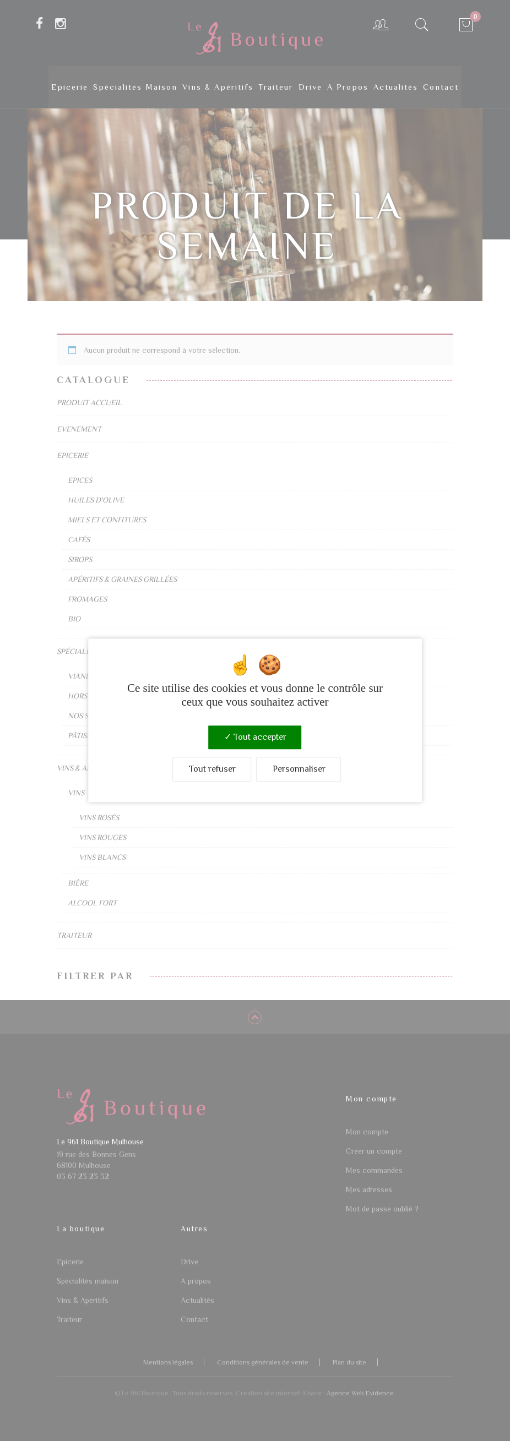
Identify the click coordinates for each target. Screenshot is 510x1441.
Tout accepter (255, 737)
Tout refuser (212, 769)
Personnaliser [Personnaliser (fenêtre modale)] (299, 769)
